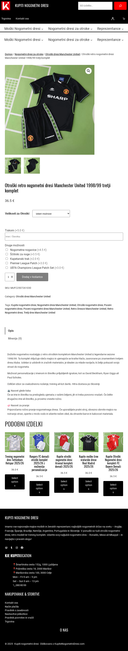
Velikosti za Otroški (17, 213)
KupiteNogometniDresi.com (69, 643)
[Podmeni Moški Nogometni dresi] (42, 29)
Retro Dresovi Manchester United (88, 308)
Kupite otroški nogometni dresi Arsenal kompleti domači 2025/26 (64, 461)
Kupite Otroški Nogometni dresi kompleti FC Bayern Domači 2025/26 (113, 463)
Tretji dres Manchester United (39, 312)
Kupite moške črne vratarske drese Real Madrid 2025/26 (88, 461)
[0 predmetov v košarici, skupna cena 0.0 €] (124, 18)
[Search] (120, 6)
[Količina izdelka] (10, 277)
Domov (9, 54)
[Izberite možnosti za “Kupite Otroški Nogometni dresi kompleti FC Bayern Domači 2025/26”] (113, 488)
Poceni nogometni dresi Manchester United (46, 308)
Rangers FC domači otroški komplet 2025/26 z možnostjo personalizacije (39, 463)
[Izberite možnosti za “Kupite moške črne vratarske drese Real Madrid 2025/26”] (88, 485)
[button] (88, 71)
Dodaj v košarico (32, 277)
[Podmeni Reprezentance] (123, 29)
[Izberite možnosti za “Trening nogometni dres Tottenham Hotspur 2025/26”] (15, 481)
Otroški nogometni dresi (90, 305)
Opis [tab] (11, 330)
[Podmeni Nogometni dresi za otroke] (91, 29)
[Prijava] (112, 18)
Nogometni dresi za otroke (29, 54)
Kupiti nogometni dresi (31, 5)
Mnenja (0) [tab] (15, 338)
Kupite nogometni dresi (23, 305)
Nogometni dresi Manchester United (56, 305)
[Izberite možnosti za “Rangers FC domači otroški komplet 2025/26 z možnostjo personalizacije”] (39, 488)
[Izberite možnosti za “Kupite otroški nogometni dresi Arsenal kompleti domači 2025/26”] (64, 485)
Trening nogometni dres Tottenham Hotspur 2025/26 (14, 460)
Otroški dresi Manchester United (62, 54)
